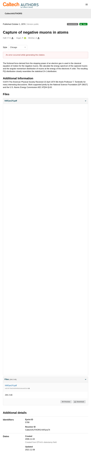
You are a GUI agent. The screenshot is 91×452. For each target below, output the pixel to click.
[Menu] (87, 4)
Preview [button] (66, 402)
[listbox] (17, 47)
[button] (45, 101)
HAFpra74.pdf (11, 385)
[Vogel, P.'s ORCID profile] (24, 38)
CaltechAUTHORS (13, 13)
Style (5, 47)
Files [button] (45, 379)
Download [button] (79, 402)
